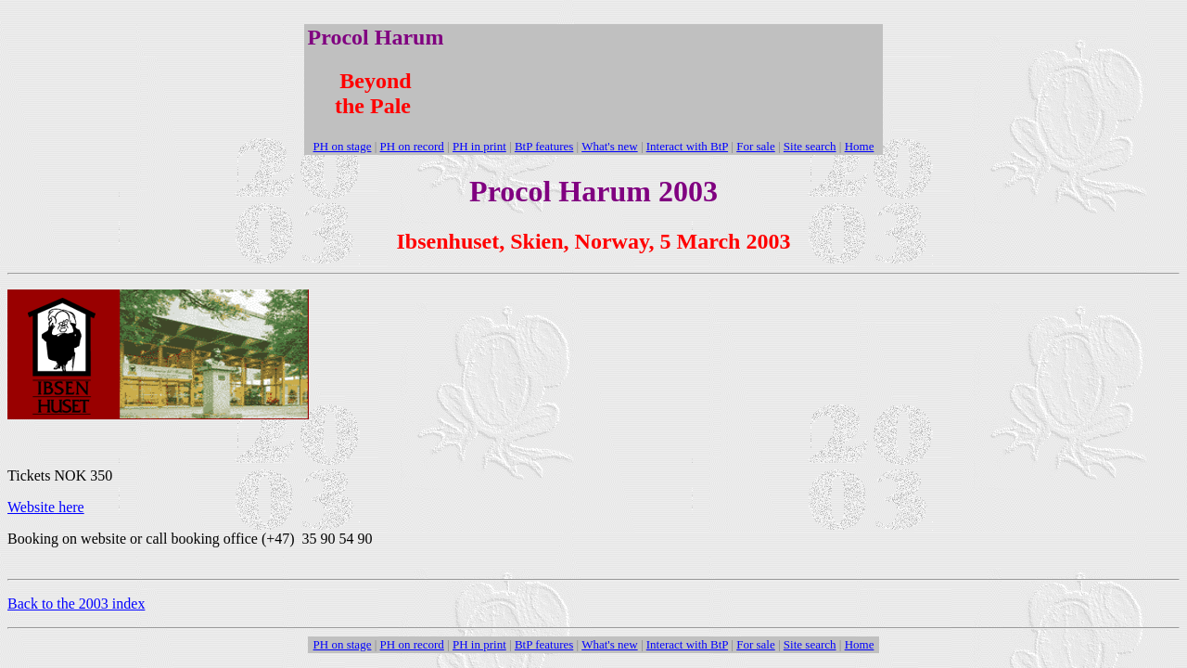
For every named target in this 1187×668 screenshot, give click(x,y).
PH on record (412, 146)
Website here (45, 507)
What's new (609, 146)
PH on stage (342, 146)
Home (859, 146)
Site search (810, 146)
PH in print (479, 146)
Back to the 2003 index (76, 603)
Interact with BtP (687, 146)
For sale (755, 146)
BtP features (544, 146)
